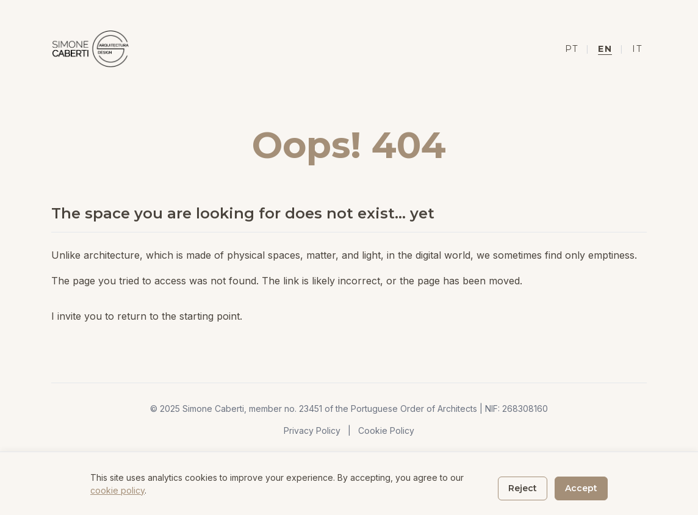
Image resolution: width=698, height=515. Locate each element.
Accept (581, 488)
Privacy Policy (312, 430)
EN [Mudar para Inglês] (605, 48)
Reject (522, 488)
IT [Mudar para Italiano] (637, 48)
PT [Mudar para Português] (571, 48)
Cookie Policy (386, 430)
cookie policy (117, 490)
